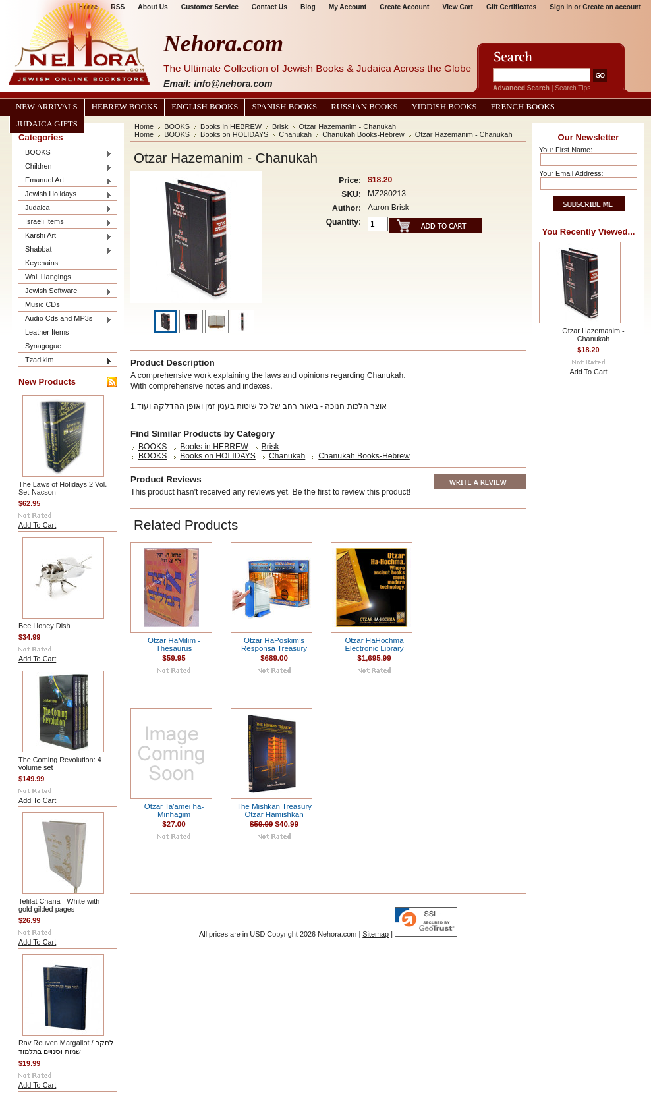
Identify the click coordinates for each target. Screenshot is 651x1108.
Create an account (611, 7)
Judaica (65, 208)
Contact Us (269, 7)
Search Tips (572, 88)
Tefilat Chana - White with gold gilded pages (58, 905)
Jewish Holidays (65, 195)
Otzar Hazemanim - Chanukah (593, 335)
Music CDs (42, 304)
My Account (348, 7)
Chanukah (295, 134)
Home (144, 126)
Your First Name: (565, 149)
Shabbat (65, 250)
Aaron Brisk (388, 207)
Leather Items (47, 332)
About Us (152, 7)
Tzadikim (65, 361)
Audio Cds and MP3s (65, 319)
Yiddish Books (444, 106)
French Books (523, 106)
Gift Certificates (511, 7)
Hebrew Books (124, 106)
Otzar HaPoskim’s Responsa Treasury (274, 644)
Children (65, 167)
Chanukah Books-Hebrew (363, 134)
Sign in (561, 7)
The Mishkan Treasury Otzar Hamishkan (274, 810)
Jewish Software (65, 291)
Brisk (280, 126)
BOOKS (65, 153)
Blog (308, 7)
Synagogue (43, 346)
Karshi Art (65, 236)
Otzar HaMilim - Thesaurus (174, 644)
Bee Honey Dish (44, 626)
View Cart (458, 7)
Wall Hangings (48, 277)
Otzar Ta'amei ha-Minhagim (174, 810)
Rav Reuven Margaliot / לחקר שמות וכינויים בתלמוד (65, 1047)
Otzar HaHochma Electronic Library (374, 644)
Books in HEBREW (231, 126)
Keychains (41, 263)
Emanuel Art (65, 181)
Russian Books (364, 106)
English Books (204, 106)
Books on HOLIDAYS (234, 134)
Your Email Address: (571, 173)
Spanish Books (284, 106)
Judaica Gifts (47, 123)
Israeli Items (65, 222)
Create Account (404, 7)
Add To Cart (37, 525)
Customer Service (210, 7)
